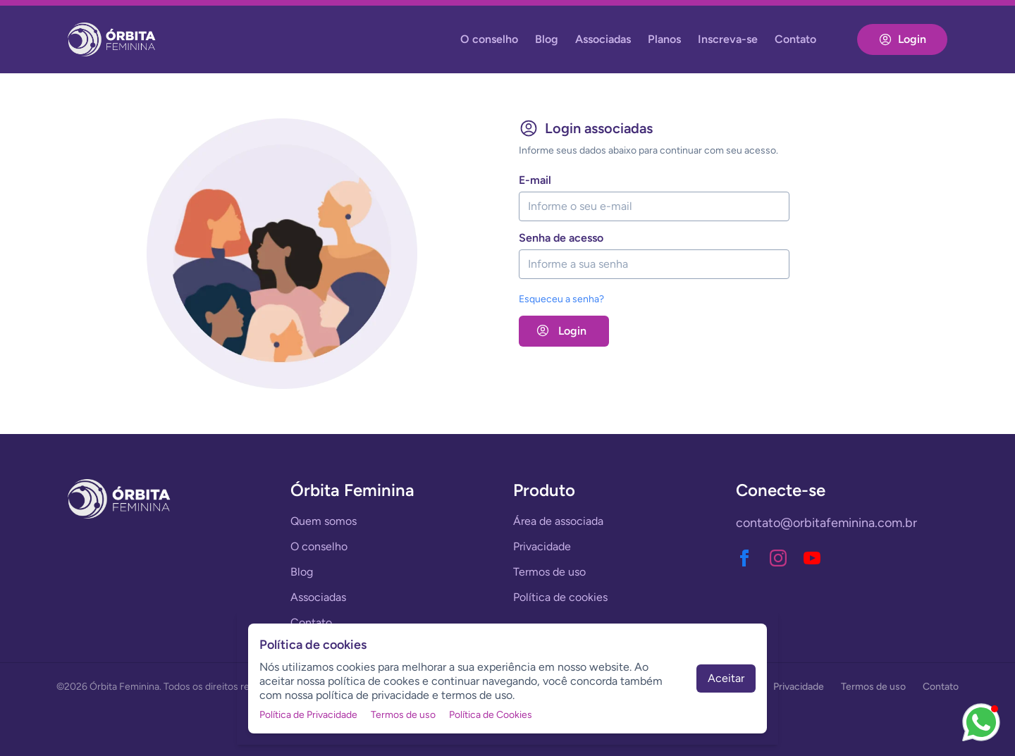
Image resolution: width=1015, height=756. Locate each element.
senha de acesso (561, 237)
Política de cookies (560, 597)
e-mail (535, 180)
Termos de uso (549, 571)
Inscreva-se (728, 39)
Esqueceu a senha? (561, 299)
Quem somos (323, 521)
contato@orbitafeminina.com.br (826, 523)
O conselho (489, 39)
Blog (546, 39)
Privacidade (542, 546)
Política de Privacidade (308, 715)
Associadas (603, 39)
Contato (795, 39)
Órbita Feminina (124, 687)
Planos (664, 39)
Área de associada (558, 521)
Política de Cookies (490, 715)
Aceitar (726, 678)
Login (902, 39)
